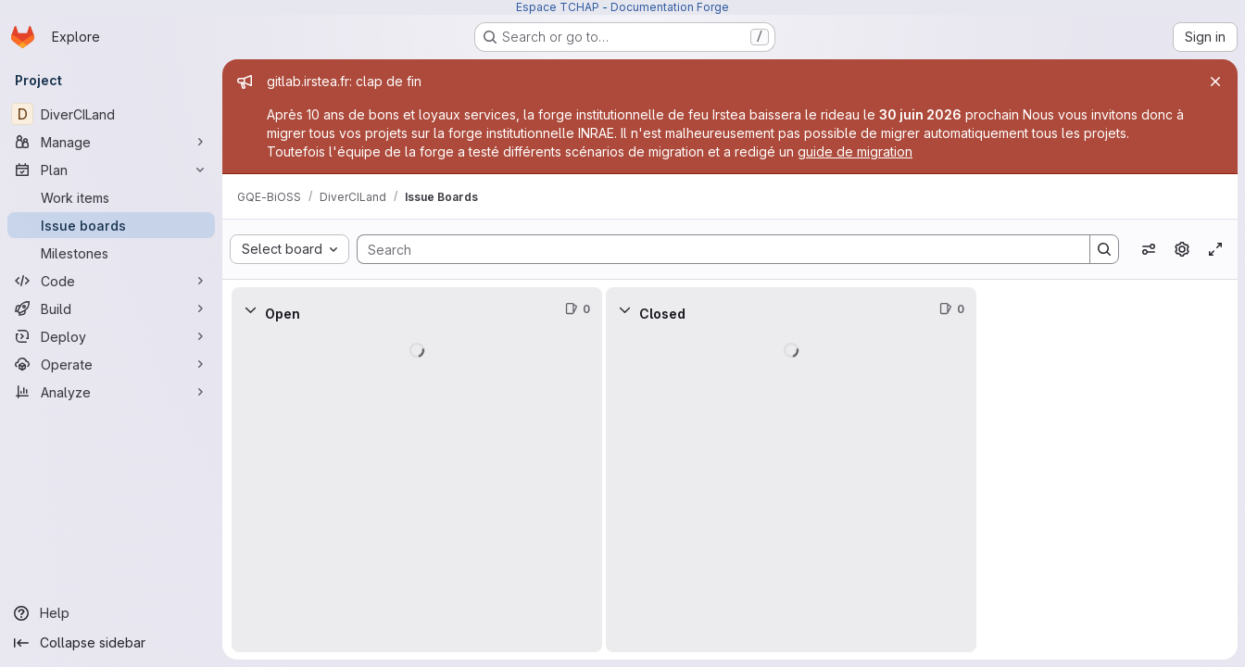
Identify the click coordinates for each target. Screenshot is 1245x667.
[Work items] (111, 197)
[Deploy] (111, 336)
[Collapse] (250, 309)
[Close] (1215, 81)
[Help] (111, 613)
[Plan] (111, 169)
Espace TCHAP (557, 7)
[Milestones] (111, 253)
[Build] (111, 308)
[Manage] (111, 142)
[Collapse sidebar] (111, 643)
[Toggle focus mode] (1215, 249)
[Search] (714, 249)
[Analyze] (111, 392)
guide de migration (855, 151)
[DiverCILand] (111, 114)
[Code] (111, 281)
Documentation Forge (669, 7)
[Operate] (111, 364)
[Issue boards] (111, 225)
